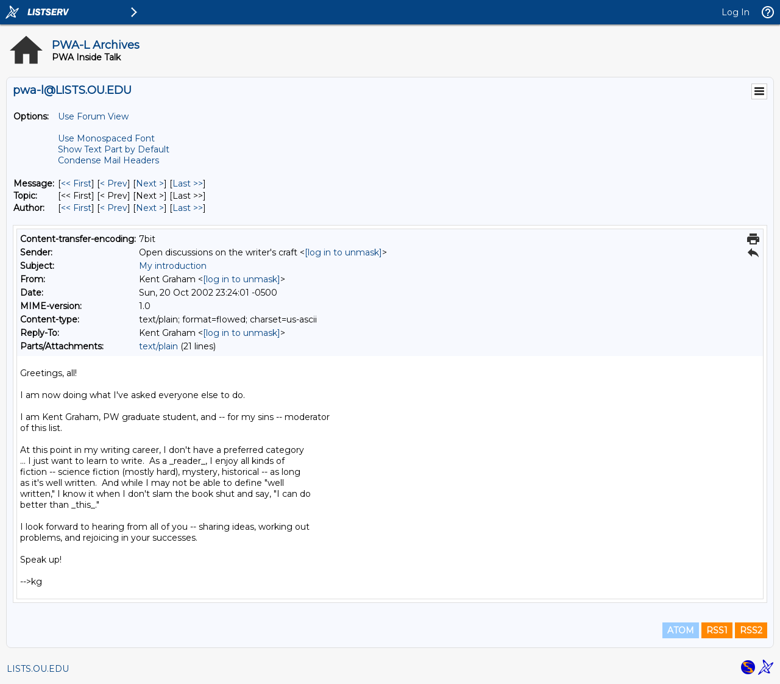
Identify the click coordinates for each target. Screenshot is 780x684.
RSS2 (751, 630)
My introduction (173, 265)
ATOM (680, 630)
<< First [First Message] (76, 183)
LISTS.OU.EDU (38, 668)
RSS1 (717, 630)
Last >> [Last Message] (187, 183)
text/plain (158, 346)
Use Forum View (93, 116)
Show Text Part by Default (113, 149)
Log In (736, 12)
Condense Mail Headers (108, 160)
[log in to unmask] (343, 252)
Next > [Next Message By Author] (150, 207)
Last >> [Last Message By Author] (187, 207)
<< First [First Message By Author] (76, 207)
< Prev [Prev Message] (113, 183)
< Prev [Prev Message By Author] (113, 207)
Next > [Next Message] (150, 183)
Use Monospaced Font (106, 138)
